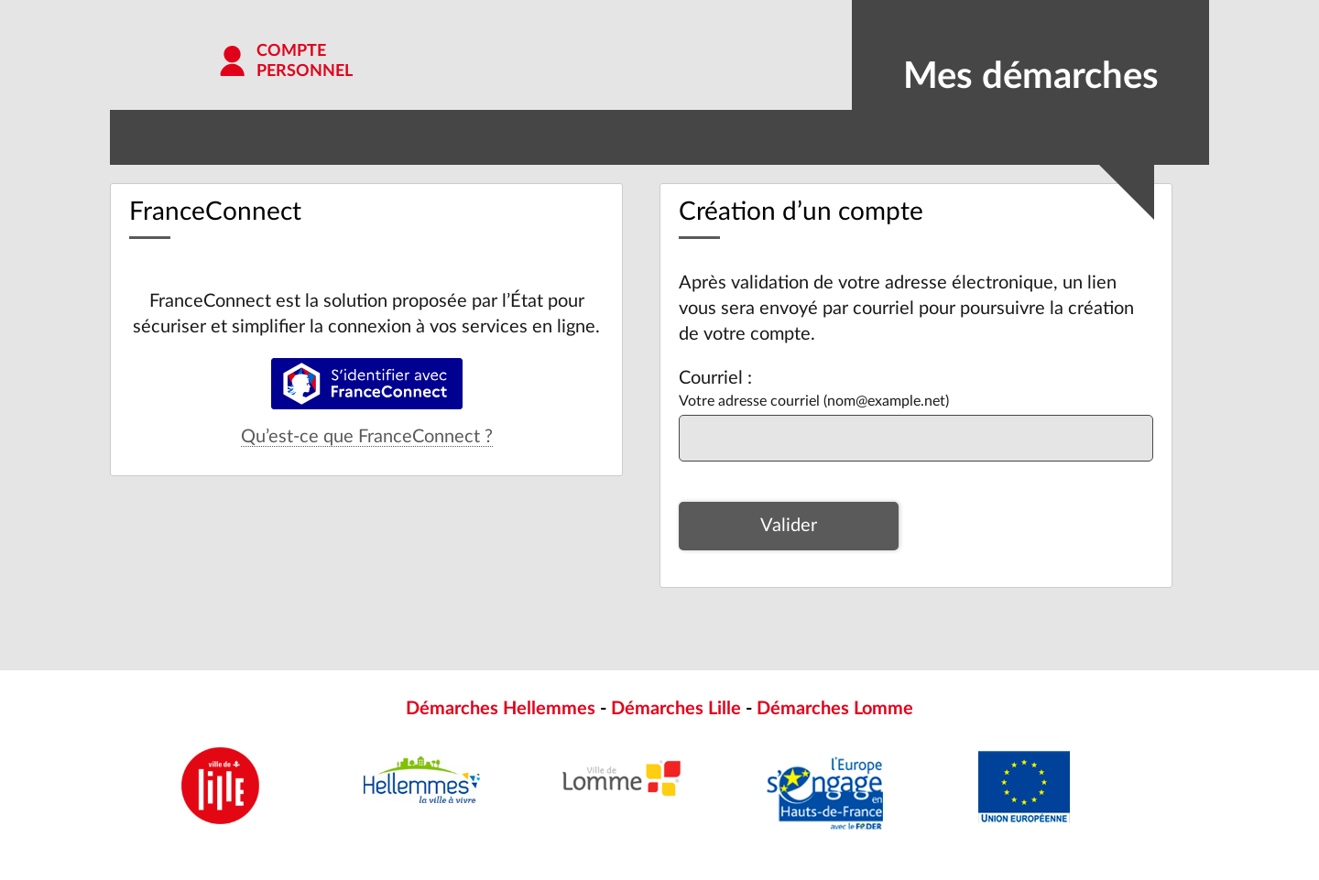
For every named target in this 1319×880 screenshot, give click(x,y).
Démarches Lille (676, 709)
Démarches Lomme (835, 709)
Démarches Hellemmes (500, 709)
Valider (788, 525)
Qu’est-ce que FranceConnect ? (367, 437)
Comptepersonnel (304, 61)
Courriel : (715, 378)
